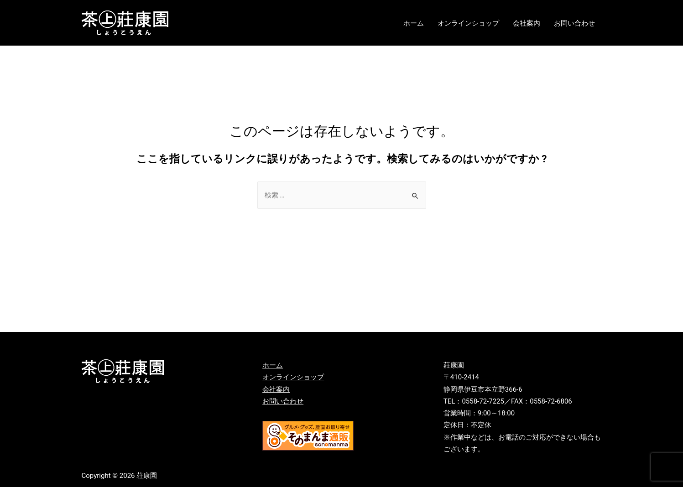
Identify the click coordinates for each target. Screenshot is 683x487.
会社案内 (526, 23)
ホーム (413, 23)
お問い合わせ (574, 23)
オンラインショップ (468, 23)
